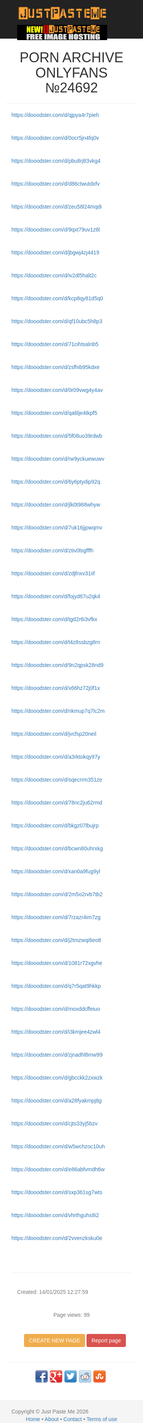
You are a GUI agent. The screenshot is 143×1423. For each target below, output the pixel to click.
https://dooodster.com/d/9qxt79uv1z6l (55, 230)
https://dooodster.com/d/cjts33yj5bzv (54, 1123)
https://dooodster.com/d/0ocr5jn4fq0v (55, 138)
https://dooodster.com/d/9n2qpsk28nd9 (57, 665)
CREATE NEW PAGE (54, 1340)
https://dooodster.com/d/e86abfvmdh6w (57, 1169)
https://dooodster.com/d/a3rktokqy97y (55, 757)
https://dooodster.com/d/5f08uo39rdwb (56, 436)
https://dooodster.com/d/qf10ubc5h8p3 (56, 321)
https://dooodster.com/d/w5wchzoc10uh (58, 1146)
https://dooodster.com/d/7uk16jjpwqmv (56, 528)
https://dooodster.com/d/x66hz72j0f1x (55, 688)
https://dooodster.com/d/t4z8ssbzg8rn (55, 642)
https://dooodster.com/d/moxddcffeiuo (55, 1009)
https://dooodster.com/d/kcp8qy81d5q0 (57, 298)
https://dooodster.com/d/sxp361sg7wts (56, 1192)
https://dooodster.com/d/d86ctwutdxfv (55, 184)
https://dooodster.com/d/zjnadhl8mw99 (57, 1055)
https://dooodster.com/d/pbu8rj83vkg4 (55, 161)
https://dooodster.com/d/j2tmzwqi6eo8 (56, 940)
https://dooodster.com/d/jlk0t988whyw (55, 505)
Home (33, 1419)
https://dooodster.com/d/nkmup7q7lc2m (57, 711)
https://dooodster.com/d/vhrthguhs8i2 (55, 1215)
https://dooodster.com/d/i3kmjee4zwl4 (55, 1032)
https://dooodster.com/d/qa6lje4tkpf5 (54, 413)
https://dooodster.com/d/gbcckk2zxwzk (57, 1078)
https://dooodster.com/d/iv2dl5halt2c (53, 275)
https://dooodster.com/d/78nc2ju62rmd (56, 803)
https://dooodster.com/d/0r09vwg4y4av (57, 390)
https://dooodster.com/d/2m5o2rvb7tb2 (57, 894)
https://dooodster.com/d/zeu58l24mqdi (56, 207)
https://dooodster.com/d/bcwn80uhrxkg (57, 848)
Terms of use (102, 1419)
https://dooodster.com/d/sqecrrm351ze (56, 780)
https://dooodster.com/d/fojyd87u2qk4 (55, 596)
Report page (106, 1340)
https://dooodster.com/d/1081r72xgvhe (56, 963)
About (52, 1419)
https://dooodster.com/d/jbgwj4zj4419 (55, 252)
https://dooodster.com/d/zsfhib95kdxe (55, 367)
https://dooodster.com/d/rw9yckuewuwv (57, 459)
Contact (72, 1419)
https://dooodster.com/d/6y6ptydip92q (55, 482)
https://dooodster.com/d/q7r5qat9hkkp (56, 986)
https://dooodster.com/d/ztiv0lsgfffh (52, 550)
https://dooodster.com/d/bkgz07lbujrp (55, 825)
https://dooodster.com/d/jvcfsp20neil (53, 734)
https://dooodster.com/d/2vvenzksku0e (56, 1238)
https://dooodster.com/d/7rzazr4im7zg (55, 917)
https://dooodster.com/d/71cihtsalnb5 (54, 344)
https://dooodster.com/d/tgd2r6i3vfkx (54, 619)
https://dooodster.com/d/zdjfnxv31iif (53, 573)
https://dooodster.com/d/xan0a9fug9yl (55, 871)
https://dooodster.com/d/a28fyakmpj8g (56, 1101)
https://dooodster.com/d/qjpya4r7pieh (55, 115)
